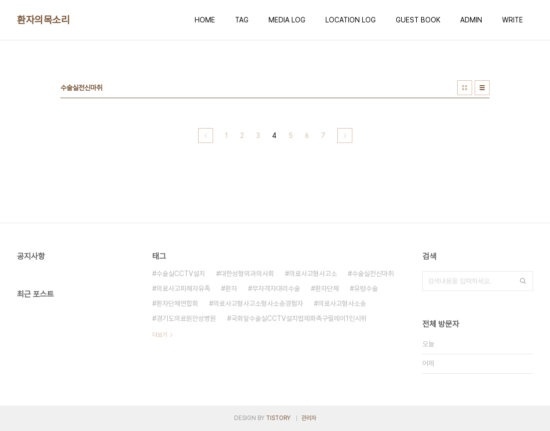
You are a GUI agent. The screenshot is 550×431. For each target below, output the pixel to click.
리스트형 (482, 87)
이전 (205, 135)
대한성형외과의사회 (247, 274)
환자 (231, 288)
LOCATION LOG (350, 20)
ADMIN (471, 20)
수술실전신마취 (373, 274)
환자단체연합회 (177, 303)
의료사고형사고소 (313, 274)
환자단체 (327, 288)
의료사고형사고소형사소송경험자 (258, 303)
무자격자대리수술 (276, 288)
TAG (242, 20)
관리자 (308, 418)
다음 (344, 135)
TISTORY (278, 418)
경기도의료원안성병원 (186, 318)
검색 (523, 281)
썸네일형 (464, 87)
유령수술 (366, 288)
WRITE (512, 20)
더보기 (159, 334)
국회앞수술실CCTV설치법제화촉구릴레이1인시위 (299, 318)
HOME (205, 20)
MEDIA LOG (287, 20)
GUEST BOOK (418, 20)
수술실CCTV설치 (180, 274)
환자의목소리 (43, 20)
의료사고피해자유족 (183, 288)
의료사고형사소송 (342, 303)
